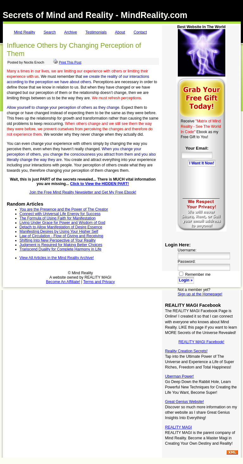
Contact (140, 32)
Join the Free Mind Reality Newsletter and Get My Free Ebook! (82, 192)
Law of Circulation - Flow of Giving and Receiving (61, 236)
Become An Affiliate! (63, 282)
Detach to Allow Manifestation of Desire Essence (61, 227)
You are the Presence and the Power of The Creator (64, 209)
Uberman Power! (179, 376)
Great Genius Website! (184, 401)
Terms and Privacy (99, 282)
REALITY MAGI (178, 427)
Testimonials (96, 32)
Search (50, 32)
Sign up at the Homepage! (200, 294)
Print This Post (70, 62)
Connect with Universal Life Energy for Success (60, 214)
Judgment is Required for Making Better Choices (61, 245)
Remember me (195, 274)
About (120, 32)
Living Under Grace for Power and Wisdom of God (62, 222)
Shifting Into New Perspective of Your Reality (58, 240)
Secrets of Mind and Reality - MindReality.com (95, 15)
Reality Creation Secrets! (186, 351)
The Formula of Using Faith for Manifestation (58, 218)
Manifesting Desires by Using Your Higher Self (59, 231)
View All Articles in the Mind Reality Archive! (57, 258)
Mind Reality (24, 32)
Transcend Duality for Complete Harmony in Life (61, 249)
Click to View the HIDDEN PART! (99, 184)
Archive (70, 32)
